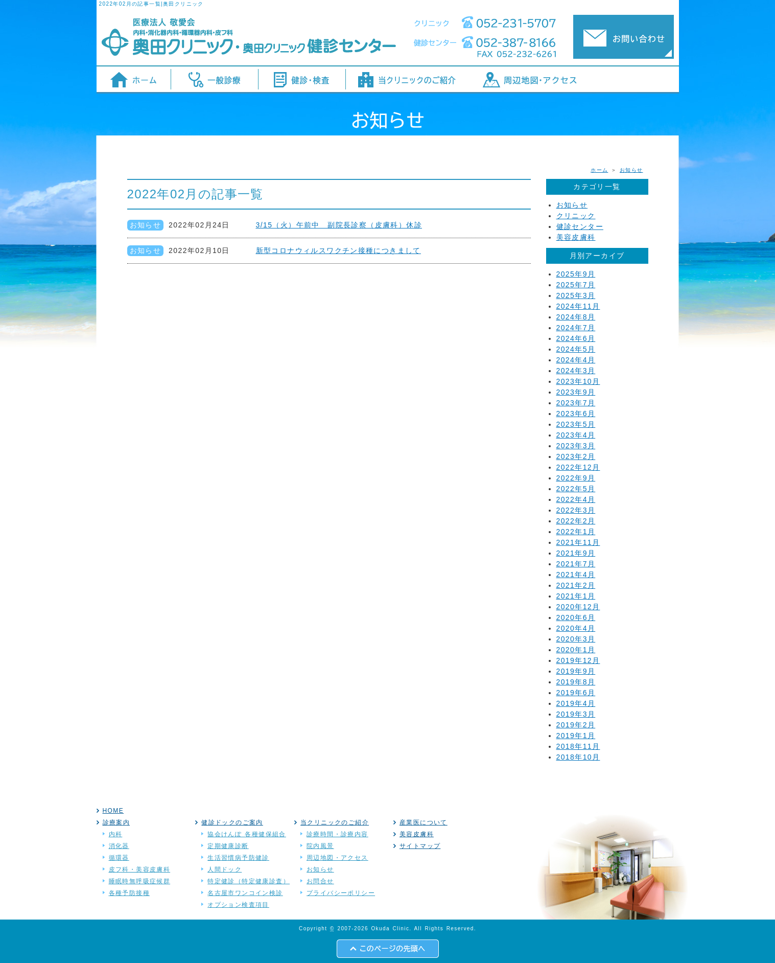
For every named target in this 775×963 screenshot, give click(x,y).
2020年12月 (578, 607)
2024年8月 (576, 317)
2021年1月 (576, 596)
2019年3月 (576, 714)
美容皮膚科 (576, 237)
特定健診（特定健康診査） (248, 881)
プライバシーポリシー (341, 893)
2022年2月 (576, 521)
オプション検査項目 (238, 904)
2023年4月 (576, 435)
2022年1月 (576, 532)
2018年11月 (578, 746)
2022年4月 (576, 499)
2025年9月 (576, 274)
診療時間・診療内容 (337, 834)
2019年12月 (578, 660)
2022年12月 (578, 467)
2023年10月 (578, 381)
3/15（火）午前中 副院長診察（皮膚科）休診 (339, 225)
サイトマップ (420, 846)
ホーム (599, 170)
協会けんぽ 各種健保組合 (246, 834)
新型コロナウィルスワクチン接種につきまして (338, 250)
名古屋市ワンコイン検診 (245, 893)
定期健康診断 (227, 846)
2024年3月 (576, 370)
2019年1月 (576, 735)
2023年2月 (576, 456)
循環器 (119, 857)
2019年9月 (576, 671)
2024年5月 (576, 349)
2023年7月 (576, 403)
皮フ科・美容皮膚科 (140, 869)
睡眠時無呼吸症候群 (140, 881)
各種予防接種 (129, 893)
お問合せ (320, 881)
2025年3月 (576, 295)
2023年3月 (576, 446)
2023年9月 (576, 392)
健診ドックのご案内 (232, 822)
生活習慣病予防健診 (238, 857)
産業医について (424, 822)
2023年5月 (576, 424)
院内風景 (320, 846)
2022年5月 (576, 489)
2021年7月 (576, 564)
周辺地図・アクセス (337, 857)
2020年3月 (576, 639)
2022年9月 (576, 478)
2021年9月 (576, 553)
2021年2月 (576, 585)
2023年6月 (576, 413)
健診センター (579, 226)
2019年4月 (576, 703)
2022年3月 (576, 510)
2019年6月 (576, 693)
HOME (113, 810)
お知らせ (631, 170)
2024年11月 (578, 306)
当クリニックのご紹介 (334, 822)
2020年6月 (576, 617)
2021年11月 (578, 542)
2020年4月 (576, 628)
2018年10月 (578, 757)
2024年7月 (576, 328)
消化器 (119, 846)
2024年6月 (576, 338)
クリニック (576, 216)
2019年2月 (576, 725)
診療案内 (116, 822)
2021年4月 (576, 574)
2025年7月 (576, 285)
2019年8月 (576, 682)
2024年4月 (576, 360)
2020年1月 (576, 650)
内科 (116, 834)
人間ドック (224, 869)
